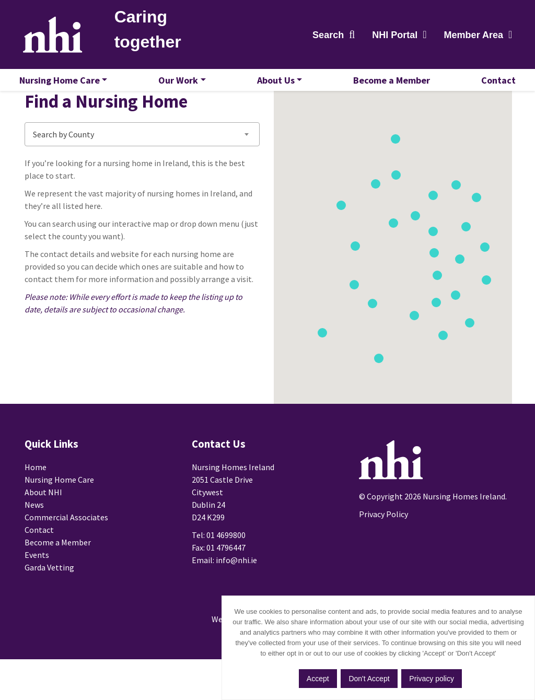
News (34, 532)
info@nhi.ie (236, 587)
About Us (276, 83)
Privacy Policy (383, 538)
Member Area (471, 36)
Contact (493, 83)
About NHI (43, 519)
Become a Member (389, 83)
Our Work (181, 83)
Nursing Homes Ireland (57, 36)
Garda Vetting (49, 594)
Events (37, 582)
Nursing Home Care (65, 83)
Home (35, 494)
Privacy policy (433, 679)
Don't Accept (370, 679)
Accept (317, 679)
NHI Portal (393, 36)
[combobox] (142, 156)
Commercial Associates (66, 544)
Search (326, 36)
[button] (491, 301)
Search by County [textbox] (63, 156)
